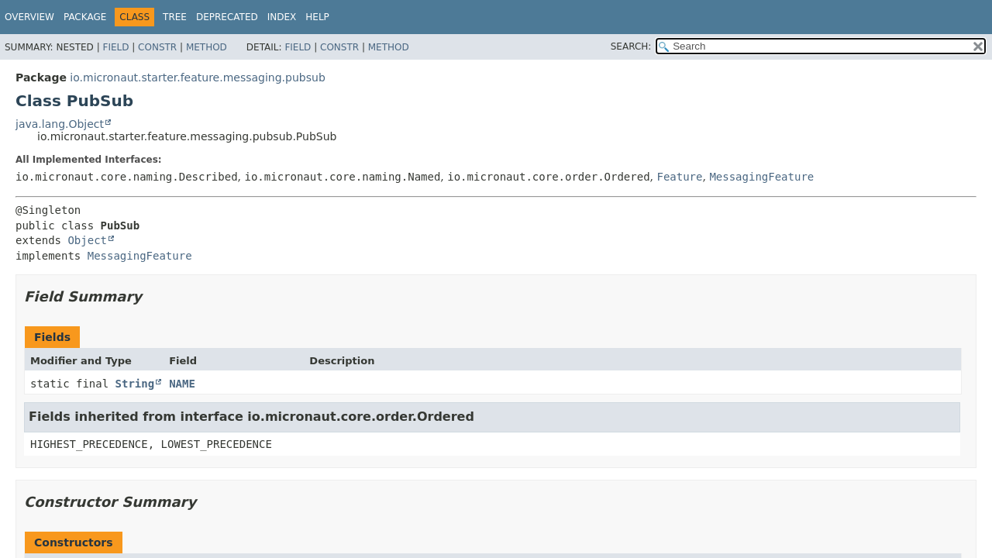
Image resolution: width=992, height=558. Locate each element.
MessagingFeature (761, 176)
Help (317, 17)
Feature (679, 176)
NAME (182, 383)
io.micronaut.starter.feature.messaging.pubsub (197, 77)
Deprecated (227, 17)
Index (282, 17)
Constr (157, 47)
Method (206, 47)
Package (85, 17)
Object (87, 240)
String (135, 383)
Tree (175, 17)
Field (115, 47)
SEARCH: (631, 46)
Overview (29, 17)
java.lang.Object (60, 124)
